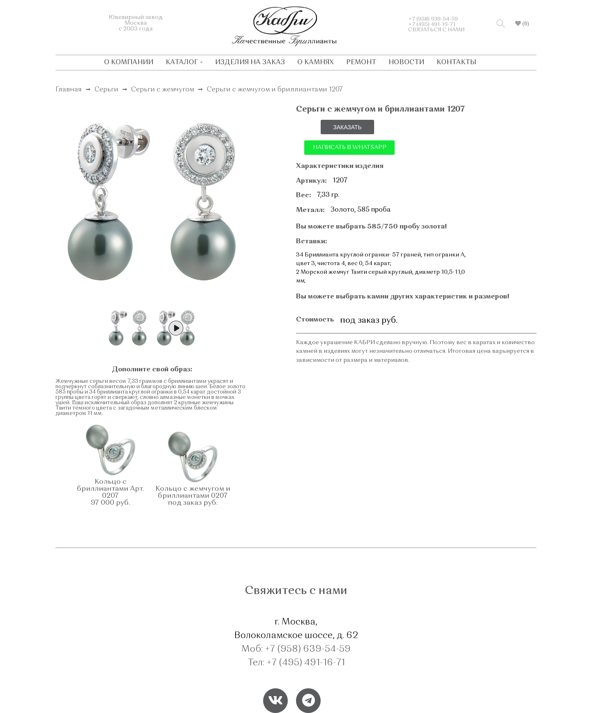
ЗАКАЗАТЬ (347, 127)
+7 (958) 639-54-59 (433, 19)
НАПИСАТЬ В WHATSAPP (349, 147)
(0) (525, 23)
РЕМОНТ (361, 62)
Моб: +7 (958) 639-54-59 (296, 649)
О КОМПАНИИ (128, 62)
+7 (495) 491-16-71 (432, 24)
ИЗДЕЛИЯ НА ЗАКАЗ (250, 62)
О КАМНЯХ (315, 62)
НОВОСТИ (406, 62)
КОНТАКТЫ (456, 62)
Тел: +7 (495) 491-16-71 (296, 662)
